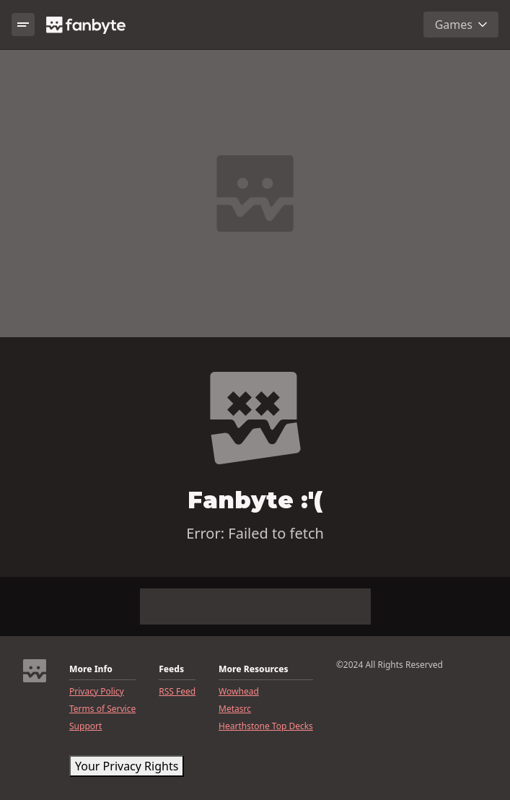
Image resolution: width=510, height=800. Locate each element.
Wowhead (239, 691)
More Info (91, 669)
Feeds (171, 669)
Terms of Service (102, 709)
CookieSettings (115, 766)
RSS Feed (177, 691)
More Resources (253, 669)
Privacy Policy (96, 691)
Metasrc (235, 709)
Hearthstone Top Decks (266, 726)
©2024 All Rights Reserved (389, 665)
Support (85, 726)
